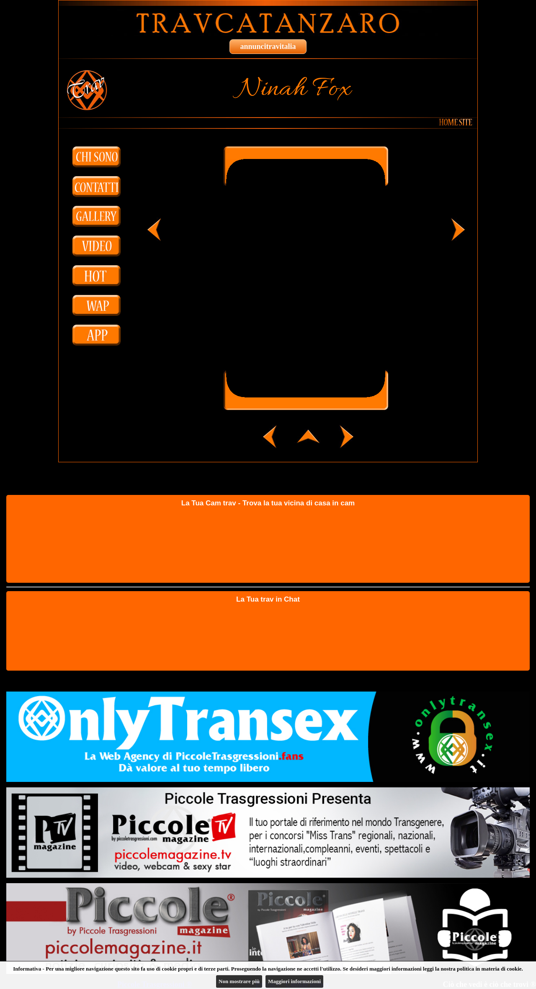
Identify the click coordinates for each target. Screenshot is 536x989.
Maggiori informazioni (294, 981)
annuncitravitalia (268, 46)
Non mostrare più (239, 981)
